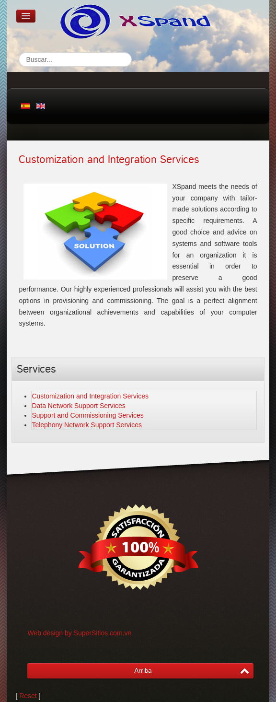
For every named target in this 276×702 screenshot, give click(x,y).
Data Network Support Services (78, 406)
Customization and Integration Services (109, 159)
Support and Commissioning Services (87, 415)
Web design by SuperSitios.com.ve (79, 633)
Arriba (143, 670)
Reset (28, 696)
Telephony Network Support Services (87, 425)
